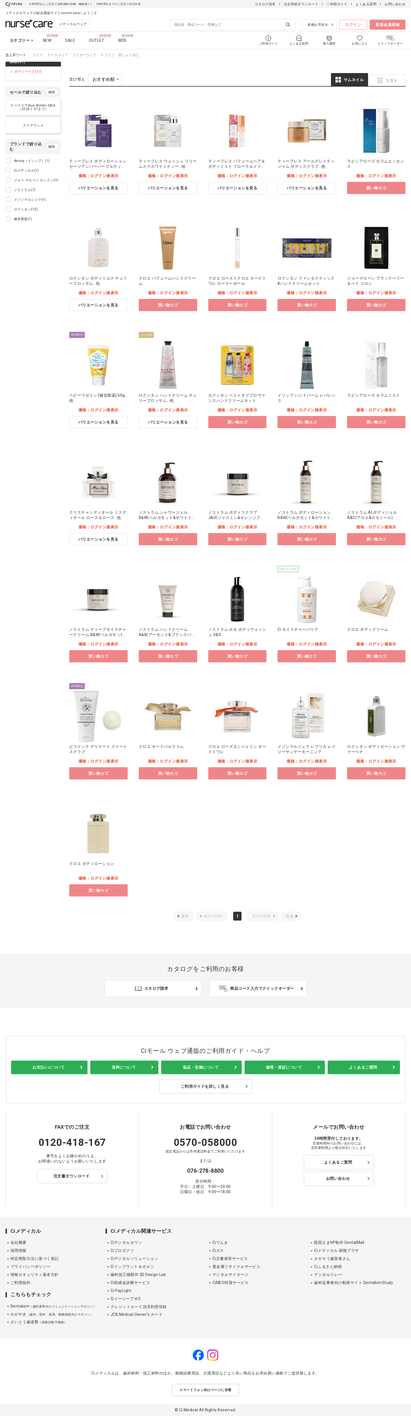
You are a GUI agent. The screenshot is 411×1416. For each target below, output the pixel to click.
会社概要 (19, 1242)
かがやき (52, 1314)
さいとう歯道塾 (39, 1322)
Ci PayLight (121, 1290)
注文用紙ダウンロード (301, 4)
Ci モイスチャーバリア (298, 629)
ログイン (353, 24)
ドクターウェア (84, 55)
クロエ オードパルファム (161, 746)
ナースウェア (57, 55)
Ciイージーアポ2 (125, 1298)
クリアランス (33, 125)
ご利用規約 (20, 1282)
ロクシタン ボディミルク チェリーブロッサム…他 (98, 281)
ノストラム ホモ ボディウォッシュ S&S (237, 632)
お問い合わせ (395, 4)
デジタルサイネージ (230, 1274)
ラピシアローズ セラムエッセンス (375, 164)
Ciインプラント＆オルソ (132, 1266)
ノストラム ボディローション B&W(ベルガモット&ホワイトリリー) (306, 515)
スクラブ (107, 55)
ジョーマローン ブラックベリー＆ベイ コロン (375, 281)
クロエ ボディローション (91, 863)
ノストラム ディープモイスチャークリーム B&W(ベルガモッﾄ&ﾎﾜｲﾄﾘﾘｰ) (98, 632)
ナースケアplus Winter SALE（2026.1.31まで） (33, 107)
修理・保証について (284, 1067)
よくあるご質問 (363, 1067)
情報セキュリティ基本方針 (35, 1274)
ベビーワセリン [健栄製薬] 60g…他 (98, 398)
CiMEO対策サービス (230, 1282)
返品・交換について (201, 1067)
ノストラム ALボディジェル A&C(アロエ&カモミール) (372, 515)
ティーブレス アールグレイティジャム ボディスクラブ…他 (306, 164)
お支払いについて (48, 1067)
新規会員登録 (388, 24)
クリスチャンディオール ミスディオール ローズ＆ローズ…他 (97, 515)
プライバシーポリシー (31, 1266)
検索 (288, 24)
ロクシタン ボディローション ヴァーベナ (376, 749)
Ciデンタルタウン (126, 1242)
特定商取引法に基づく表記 (35, 1258)
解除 (51, 92)
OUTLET (96, 40)
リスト (391, 80)
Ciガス (218, 1250)
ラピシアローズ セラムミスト (373, 395)
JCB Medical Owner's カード (137, 1314)
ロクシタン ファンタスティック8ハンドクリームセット (306, 281)
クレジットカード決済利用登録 (139, 1306)
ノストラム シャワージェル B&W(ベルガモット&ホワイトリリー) (167, 515)
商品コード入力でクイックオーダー (262, 988)
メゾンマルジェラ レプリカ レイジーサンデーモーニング (307, 749)
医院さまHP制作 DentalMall (339, 1242)
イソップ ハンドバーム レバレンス (307, 398)
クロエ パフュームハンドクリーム (167, 281)
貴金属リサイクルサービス (236, 1266)
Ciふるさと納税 (328, 1266)
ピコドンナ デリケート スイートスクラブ (98, 749)
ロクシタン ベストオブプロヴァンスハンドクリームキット (236, 398)
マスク (38, 55)
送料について (124, 1067)
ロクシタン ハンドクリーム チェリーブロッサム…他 (168, 398)
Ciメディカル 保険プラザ (336, 1250)
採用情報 (19, 1250)
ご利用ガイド (337, 4)
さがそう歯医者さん (332, 1258)
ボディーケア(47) (28, 72)
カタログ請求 (265, 4)
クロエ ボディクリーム (367, 629)
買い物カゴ (376, 188)
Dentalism (53, 1306)
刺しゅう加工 (129, 55)
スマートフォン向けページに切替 (205, 1390)
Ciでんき (220, 1242)
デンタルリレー (328, 1274)
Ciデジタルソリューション (134, 1258)
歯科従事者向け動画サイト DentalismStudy (353, 1282)
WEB (122, 40)
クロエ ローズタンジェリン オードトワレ (237, 749)
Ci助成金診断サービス (130, 1282)
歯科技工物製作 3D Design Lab (138, 1274)
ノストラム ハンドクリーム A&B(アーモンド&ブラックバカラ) (167, 632)
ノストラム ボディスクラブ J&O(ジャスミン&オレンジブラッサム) (236, 515)
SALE (70, 40)
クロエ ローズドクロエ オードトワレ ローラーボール (237, 281)
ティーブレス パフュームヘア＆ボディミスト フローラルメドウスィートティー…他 (236, 164)
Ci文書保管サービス (230, 1258)
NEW (47, 40)
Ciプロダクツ (122, 1250)
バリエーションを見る (98, 188)
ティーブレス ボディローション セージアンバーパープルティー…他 (97, 164)
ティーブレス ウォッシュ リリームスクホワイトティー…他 (168, 164)
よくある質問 (366, 4)
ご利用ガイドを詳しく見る (205, 1086)
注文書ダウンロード (71, 1176)
